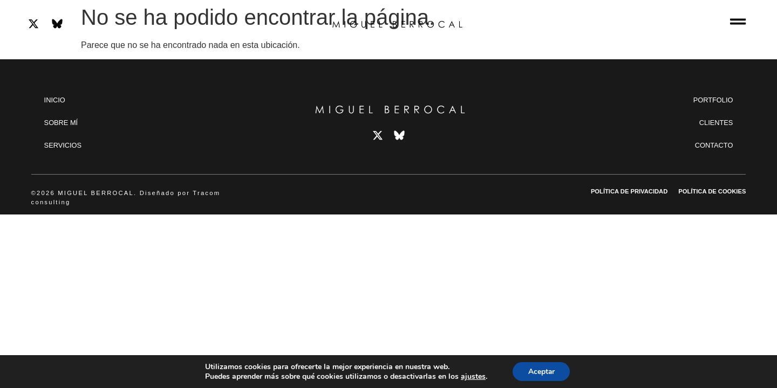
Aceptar (541, 371)
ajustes (472, 376)
